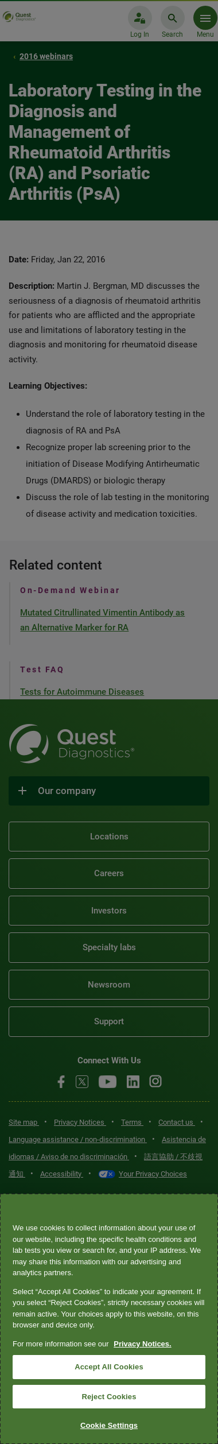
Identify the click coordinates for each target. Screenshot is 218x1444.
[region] (109, 1319)
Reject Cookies (108, 1396)
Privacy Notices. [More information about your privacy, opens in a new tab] (142, 1344)
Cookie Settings (109, 1425)
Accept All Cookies (109, 1366)
